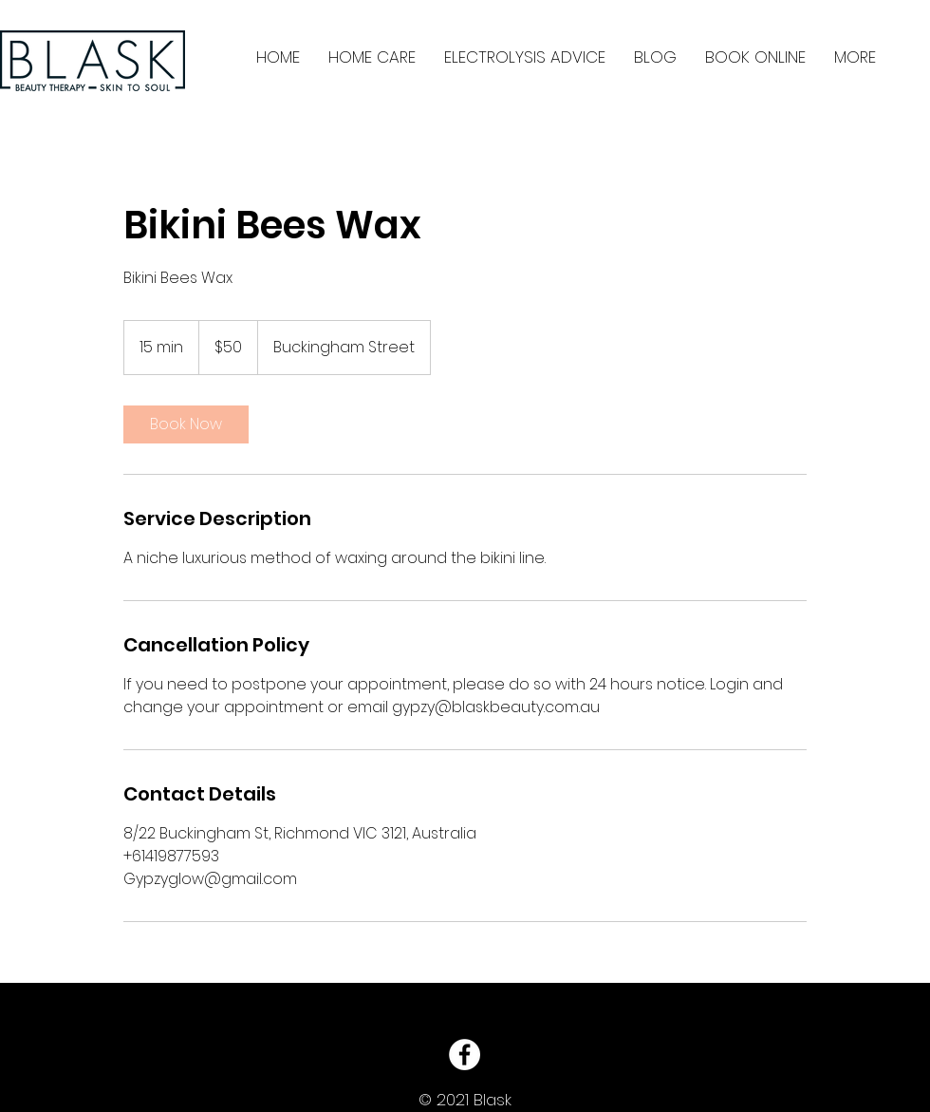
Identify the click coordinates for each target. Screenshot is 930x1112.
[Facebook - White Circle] (464, 1054)
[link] (186, 424)
